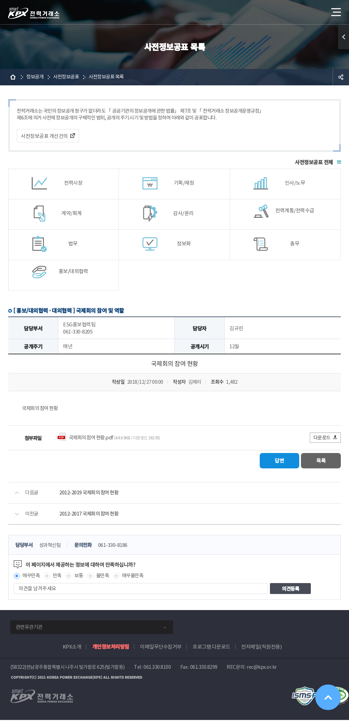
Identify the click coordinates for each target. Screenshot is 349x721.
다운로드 (326, 438)
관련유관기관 (29, 628)
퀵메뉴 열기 (343, 37)
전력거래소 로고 (33, 13)
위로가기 (328, 697)
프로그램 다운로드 (211, 648)
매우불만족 (137, 577)
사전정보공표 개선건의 (44, 136)
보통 (81, 577)
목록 (320, 461)
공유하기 (341, 77)
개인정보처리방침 (110, 647)
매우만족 (31, 577)
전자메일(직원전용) (261, 648)
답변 (278, 461)
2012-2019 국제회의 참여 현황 (90, 494)
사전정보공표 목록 (111, 77)
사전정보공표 (68, 77)
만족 (58, 577)
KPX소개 (72, 648)
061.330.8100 (157, 668)
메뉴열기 (335, 10)
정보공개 (35, 77)
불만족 (106, 577)
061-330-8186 (117, 546)
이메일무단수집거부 (161, 648)
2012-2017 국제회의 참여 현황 (90, 515)
